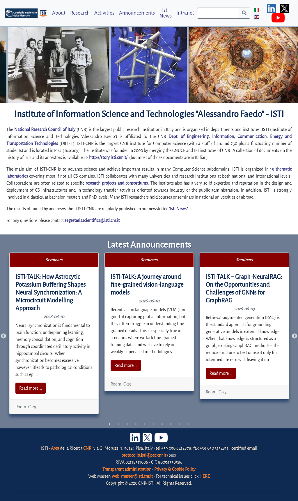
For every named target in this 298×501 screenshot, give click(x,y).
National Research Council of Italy (44, 129)
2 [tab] (118, 424)
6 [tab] (153, 424)
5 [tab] (145, 424)
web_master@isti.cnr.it (132, 476)
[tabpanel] (54, 333)
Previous (3, 336)
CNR (87, 448)
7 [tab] (162, 424)
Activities (104, 13)
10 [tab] (188, 424)
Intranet (185, 13)
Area (55, 448)
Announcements (137, 13)
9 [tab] (179, 424)
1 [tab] (110, 424)
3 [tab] (127, 424)
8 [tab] (171, 424)
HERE (204, 476)
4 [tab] (136, 424)
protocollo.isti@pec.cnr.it (143, 455)
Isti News (165, 12)
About (58, 13)
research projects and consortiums (117, 183)
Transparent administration (126, 469)
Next (294, 336)
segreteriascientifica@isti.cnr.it (92, 220)
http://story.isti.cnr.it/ (108, 157)
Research (80, 13)
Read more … (30, 388)
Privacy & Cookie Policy (175, 469)
